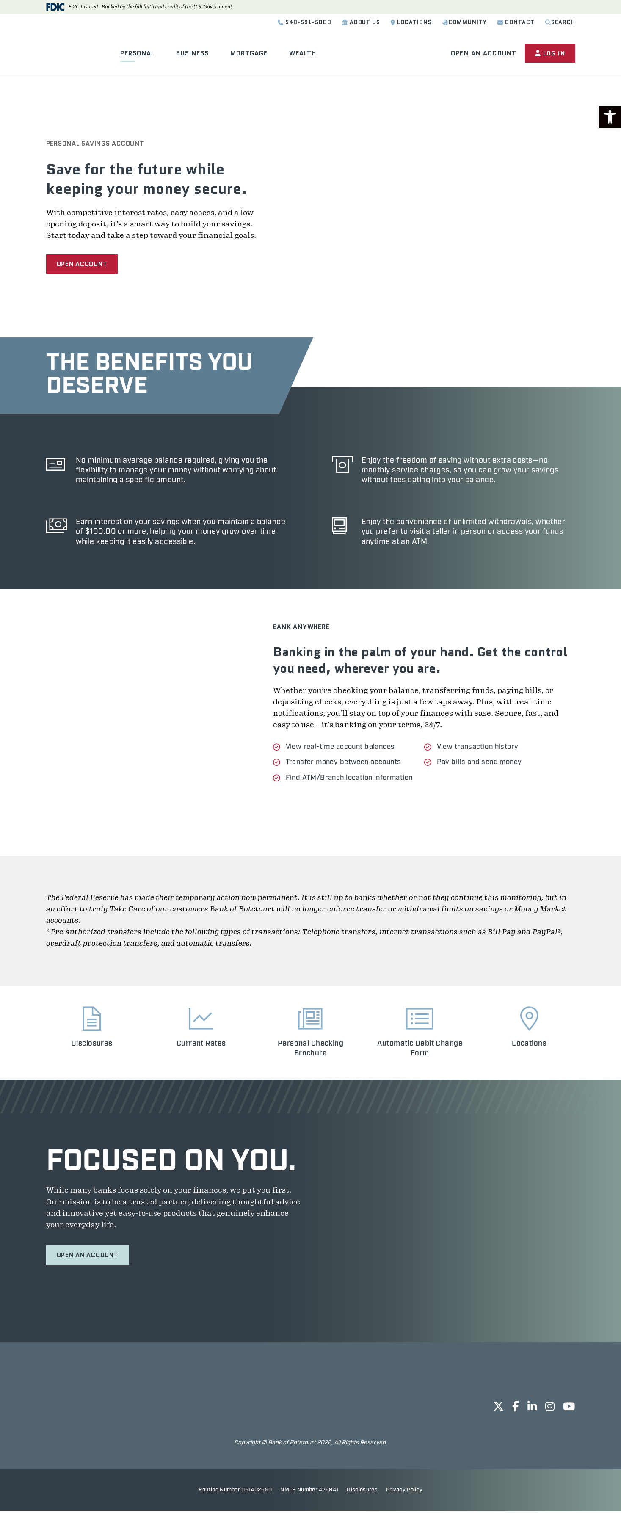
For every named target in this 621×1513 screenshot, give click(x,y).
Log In (549, 53)
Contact (516, 22)
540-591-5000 (304, 22)
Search (560, 22)
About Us (361, 22)
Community (464, 22)
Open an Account (482, 53)
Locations (411, 22)
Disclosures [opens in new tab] (362, 1492)
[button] (610, 117)
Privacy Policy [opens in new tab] (404, 1492)
